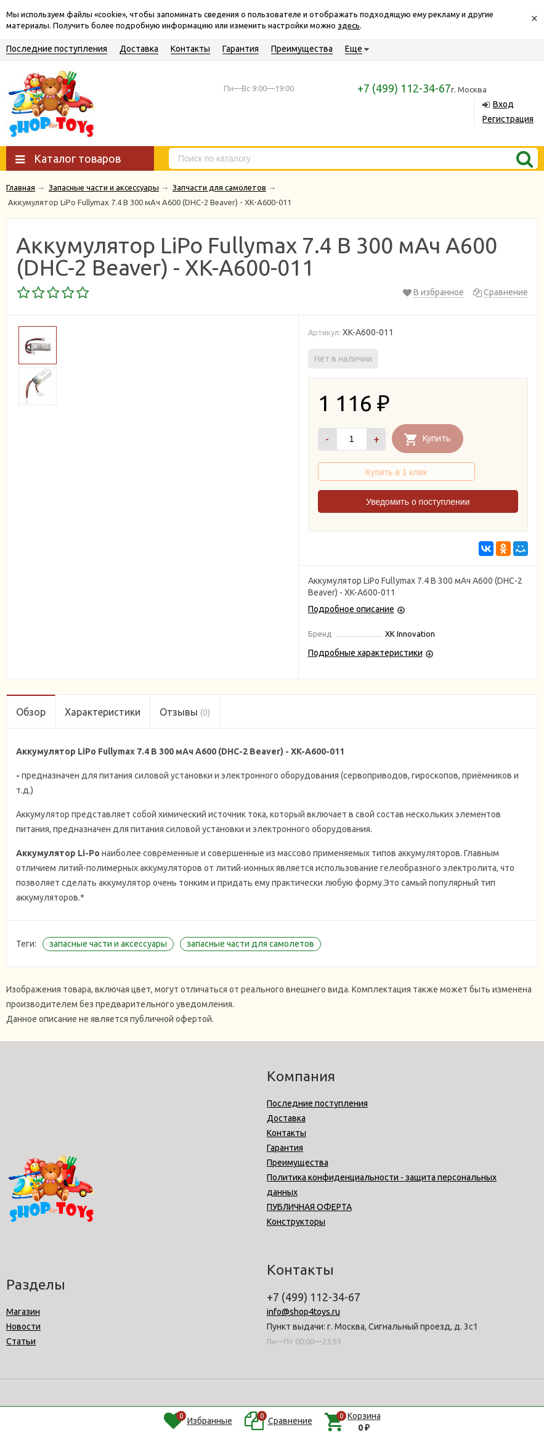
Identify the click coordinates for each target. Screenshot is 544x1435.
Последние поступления (56, 49)
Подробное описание (351, 609)
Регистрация (508, 119)
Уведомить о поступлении (417, 502)
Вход (503, 104)
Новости (23, 1326)
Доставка (139, 49)
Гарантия (240, 49)
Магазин (23, 1312)
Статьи (21, 1341)
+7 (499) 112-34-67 (404, 88)
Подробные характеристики (365, 653)
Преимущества (302, 49)
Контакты (190, 49)
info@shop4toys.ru (303, 1312)
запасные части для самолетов (250, 944)
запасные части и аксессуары (108, 944)
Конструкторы (296, 1222)
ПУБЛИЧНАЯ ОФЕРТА (309, 1207)
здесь (349, 25)
